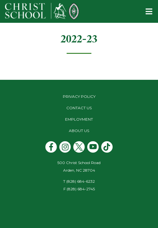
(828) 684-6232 (80, 181)
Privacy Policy (79, 96)
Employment (79, 119)
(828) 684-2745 (81, 189)
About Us (79, 130)
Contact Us (79, 107)
